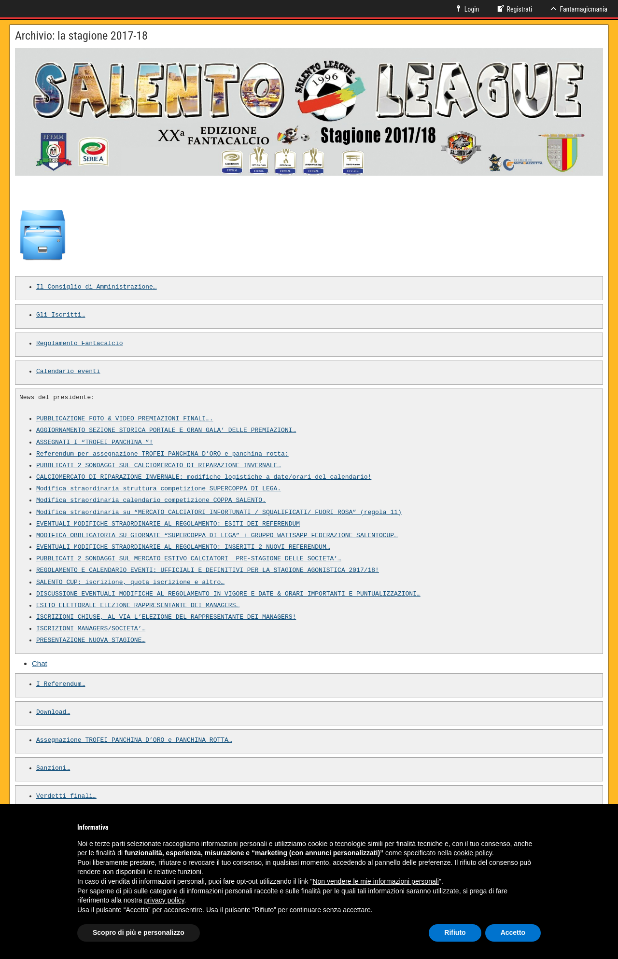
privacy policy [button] (164, 900)
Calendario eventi (68, 371)
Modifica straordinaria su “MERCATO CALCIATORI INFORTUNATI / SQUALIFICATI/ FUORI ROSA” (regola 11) (219, 512)
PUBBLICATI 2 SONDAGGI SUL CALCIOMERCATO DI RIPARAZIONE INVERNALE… (158, 465)
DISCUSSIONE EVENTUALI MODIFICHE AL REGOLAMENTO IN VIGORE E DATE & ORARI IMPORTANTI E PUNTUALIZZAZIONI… (228, 594)
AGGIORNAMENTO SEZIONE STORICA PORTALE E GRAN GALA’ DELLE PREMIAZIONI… (166, 430)
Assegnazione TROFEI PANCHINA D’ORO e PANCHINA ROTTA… (134, 740)
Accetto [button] (513, 932)
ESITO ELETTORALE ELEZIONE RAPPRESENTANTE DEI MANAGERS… (137, 605)
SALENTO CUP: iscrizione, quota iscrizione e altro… (130, 582)
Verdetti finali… (66, 796)
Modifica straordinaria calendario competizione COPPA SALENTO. (151, 500)
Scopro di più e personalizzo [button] (138, 932)
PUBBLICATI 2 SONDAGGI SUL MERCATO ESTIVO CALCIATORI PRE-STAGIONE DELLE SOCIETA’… (188, 559)
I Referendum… (60, 684)
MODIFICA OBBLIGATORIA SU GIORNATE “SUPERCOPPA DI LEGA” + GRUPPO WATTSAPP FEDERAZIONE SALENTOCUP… (217, 535)
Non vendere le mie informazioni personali (375, 881)
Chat (39, 663)
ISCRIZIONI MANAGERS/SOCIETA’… (90, 629)
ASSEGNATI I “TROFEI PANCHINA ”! (94, 442)
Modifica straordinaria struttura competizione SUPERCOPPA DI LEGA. (158, 489)
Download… (53, 712)
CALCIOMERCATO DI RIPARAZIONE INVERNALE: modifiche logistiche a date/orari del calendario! (203, 477)
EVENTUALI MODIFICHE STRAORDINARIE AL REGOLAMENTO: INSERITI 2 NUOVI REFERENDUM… (183, 547)
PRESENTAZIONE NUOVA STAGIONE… (90, 640)
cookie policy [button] (473, 853)
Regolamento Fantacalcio (79, 343)
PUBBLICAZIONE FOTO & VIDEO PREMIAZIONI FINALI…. (124, 419)
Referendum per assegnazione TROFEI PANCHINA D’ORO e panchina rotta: (162, 454)
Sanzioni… (53, 768)
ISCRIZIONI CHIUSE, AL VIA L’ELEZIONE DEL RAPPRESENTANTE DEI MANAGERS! (166, 617)
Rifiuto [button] (454, 932)
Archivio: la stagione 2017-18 (81, 35)
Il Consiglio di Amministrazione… (96, 287)
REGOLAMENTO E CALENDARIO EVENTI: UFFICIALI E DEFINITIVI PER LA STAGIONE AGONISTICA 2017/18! (207, 570)
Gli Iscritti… (60, 315)
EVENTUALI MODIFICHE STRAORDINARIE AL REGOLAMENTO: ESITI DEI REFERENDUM (168, 524)
